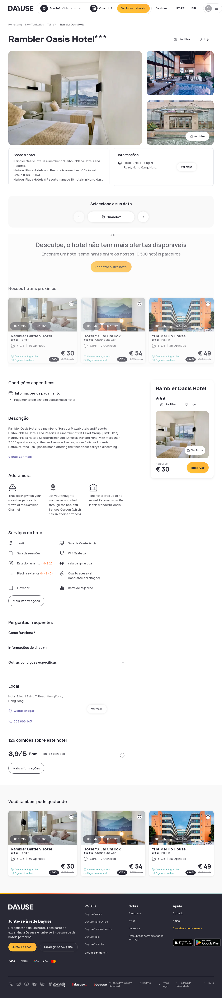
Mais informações (26, 601)
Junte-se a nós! (22, 947)
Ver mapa (186, 167)
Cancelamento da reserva (187, 928)
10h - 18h (160, 839)
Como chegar (21, 711)
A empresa (135, 913)
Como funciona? (66, 632)
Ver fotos (197, 136)
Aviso (132, 921)
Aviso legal (166, 984)
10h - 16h (41, 839)
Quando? (111, 217)
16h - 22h (112, 839)
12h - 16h (181, 839)
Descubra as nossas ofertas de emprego (146, 937)
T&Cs (211, 983)
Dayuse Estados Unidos (98, 929)
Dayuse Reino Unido (96, 921)
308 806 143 (20, 721)
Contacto (178, 913)
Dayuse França (93, 914)
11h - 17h (92, 839)
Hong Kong (15, 24)
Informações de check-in (66, 647)
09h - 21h (20, 839)
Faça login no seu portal (58, 947)
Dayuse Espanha (94, 944)
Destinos (161, 8)
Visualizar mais (22, 457)
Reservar (197, 467)
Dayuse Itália (92, 937)
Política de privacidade (183, 984)
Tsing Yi (52, 24)
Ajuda (176, 921)
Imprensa (134, 928)
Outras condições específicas (66, 662)
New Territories (34, 24)
